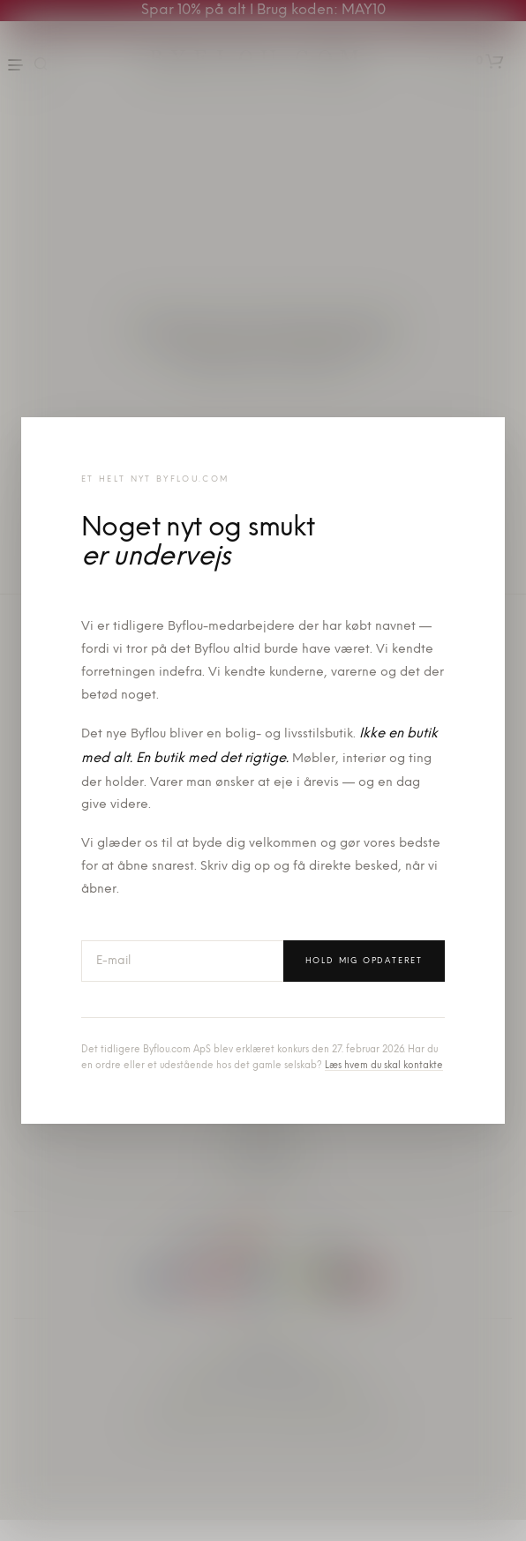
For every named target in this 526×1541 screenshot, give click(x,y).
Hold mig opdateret (364, 961)
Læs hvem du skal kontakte (384, 1066)
